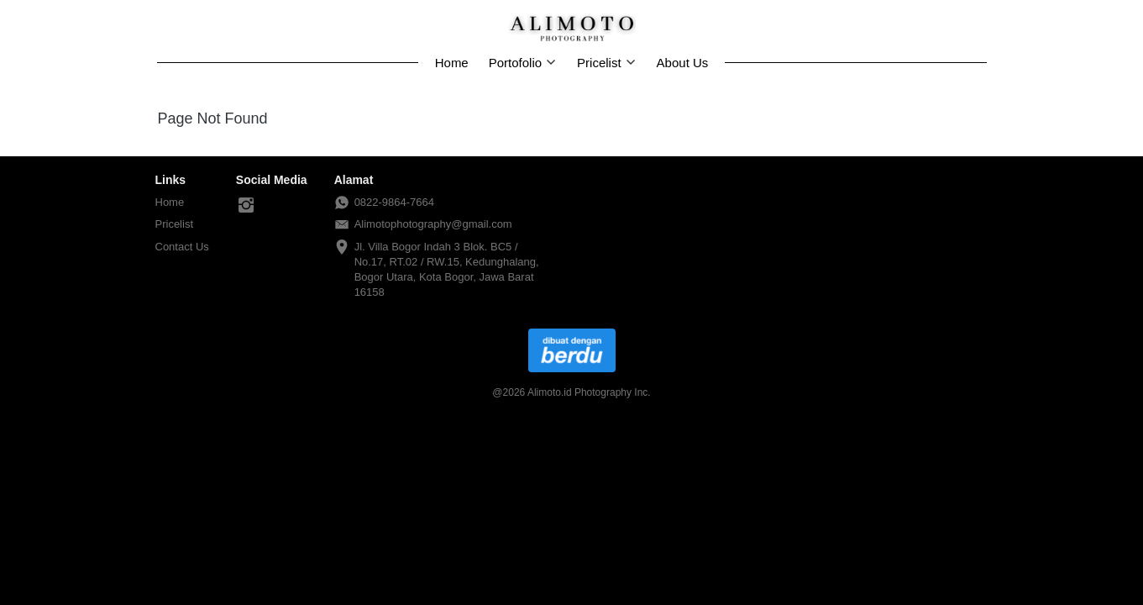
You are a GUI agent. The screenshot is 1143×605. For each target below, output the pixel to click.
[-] (246, 206)
